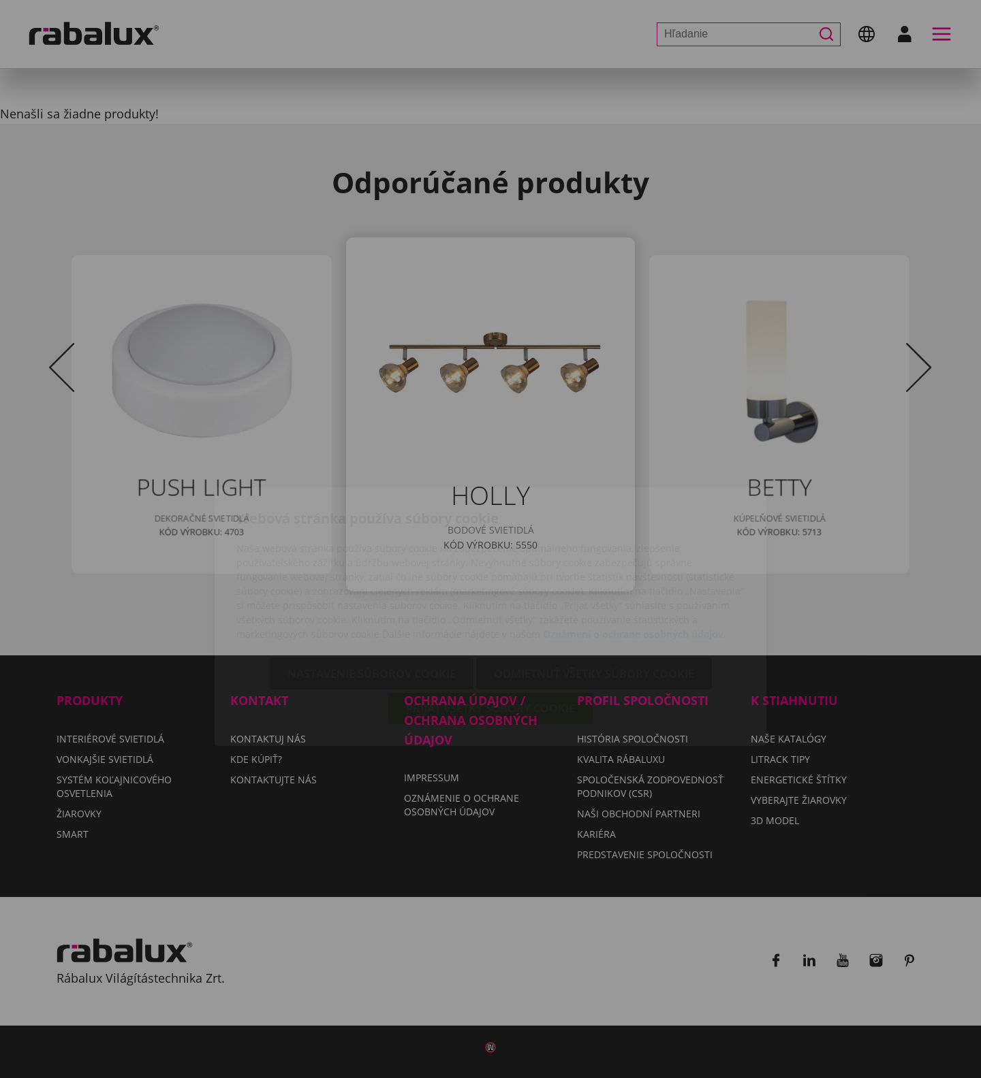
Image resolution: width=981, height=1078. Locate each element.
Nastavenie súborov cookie (371, 596)
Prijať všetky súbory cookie (490, 630)
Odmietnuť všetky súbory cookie (594, 596)
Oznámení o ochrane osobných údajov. (634, 556)
